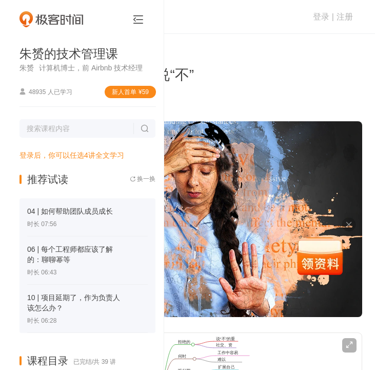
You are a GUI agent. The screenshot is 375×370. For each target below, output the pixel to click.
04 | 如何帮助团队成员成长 (70, 211)
